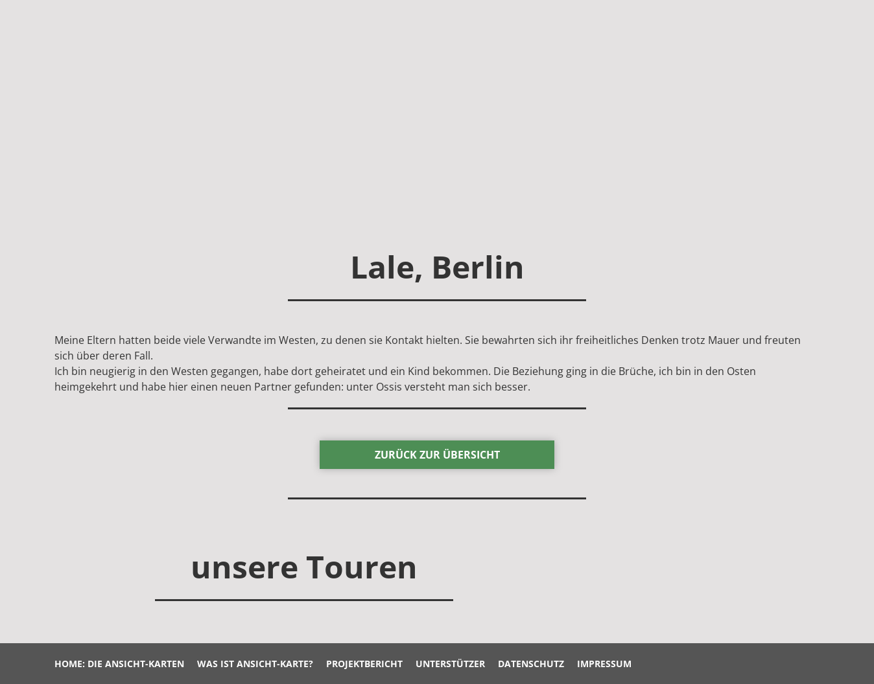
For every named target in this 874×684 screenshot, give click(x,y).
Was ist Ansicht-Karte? (255, 663)
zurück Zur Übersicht (437, 455)
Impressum (604, 663)
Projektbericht (364, 663)
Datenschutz (531, 663)
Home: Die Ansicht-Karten (119, 663)
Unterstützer (450, 663)
